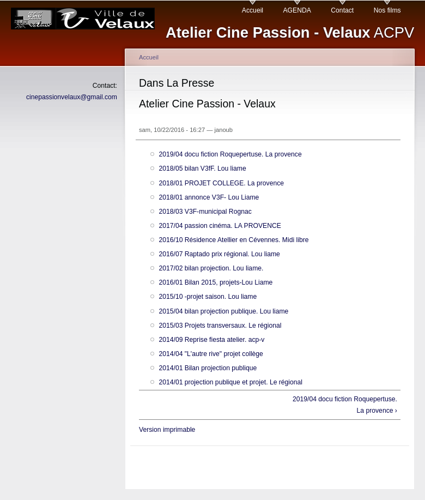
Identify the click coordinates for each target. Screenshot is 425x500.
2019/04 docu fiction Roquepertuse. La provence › (345, 404)
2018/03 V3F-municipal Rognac (205, 211)
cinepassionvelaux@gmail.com (71, 97)
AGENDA (297, 10)
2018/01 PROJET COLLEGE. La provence (221, 183)
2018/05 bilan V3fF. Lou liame (202, 168)
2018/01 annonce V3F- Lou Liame (209, 197)
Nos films (387, 10)
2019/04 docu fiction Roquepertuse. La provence (230, 154)
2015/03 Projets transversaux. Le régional (220, 325)
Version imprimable (167, 429)
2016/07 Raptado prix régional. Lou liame (219, 254)
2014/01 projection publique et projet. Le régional (230, 382)
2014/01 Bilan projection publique (208, 368)
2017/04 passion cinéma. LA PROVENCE (220, 226)
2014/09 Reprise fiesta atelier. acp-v (211, 340)
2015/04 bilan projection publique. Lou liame (223, 311)
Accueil (252, 10)
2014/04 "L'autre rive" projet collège (211, 354)
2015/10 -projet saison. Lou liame (208, 296)
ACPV (290, 32)
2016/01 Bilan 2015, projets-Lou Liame (215, 282)
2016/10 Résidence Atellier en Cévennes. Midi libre (233, 240)
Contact (342, 10)
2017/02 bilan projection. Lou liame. (211, 268)
